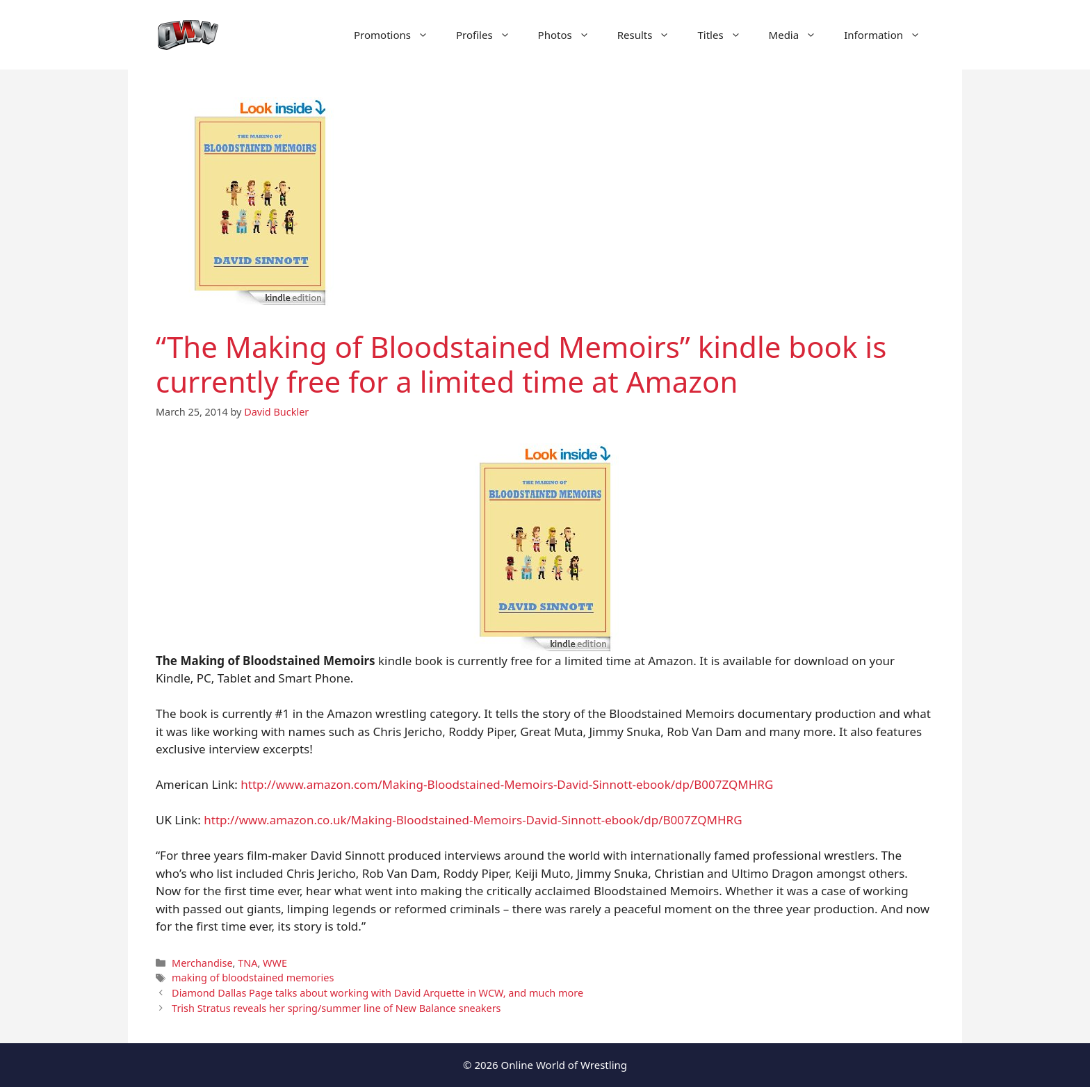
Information (889, 35)
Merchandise (202, 963)
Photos (570, 35)
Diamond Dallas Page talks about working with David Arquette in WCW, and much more (377, 992)
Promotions (398, 35)
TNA (247, 963)
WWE (275, 963)
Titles (725, 35)
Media (800, 35)
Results (650, 35)
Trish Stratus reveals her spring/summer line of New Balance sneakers (336, 1008)
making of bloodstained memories (253, 977)
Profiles (490, 35)
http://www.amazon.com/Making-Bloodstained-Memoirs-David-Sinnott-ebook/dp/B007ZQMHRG (507, 784)
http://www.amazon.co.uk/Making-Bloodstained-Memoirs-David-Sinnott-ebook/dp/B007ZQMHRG (473, 820)
